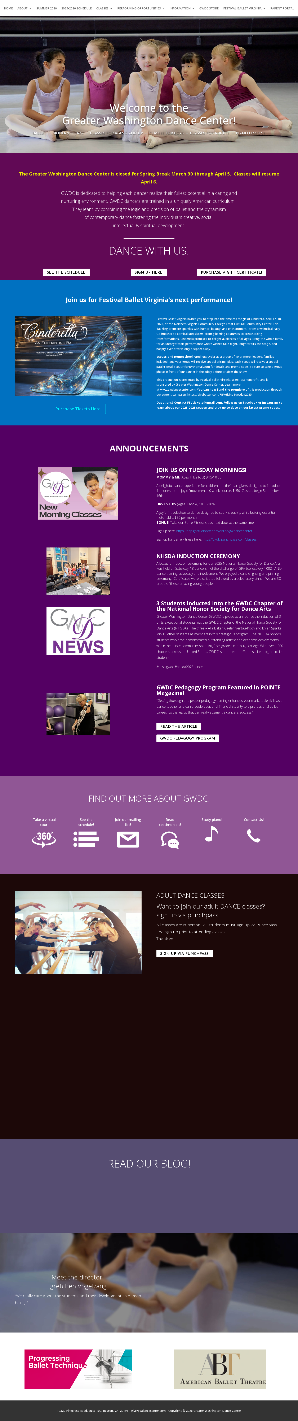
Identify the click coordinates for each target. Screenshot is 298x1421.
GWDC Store (209, 8)
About (22, 8)
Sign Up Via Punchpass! (184, 954)
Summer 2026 (46, 8)
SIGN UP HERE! (149, 273)
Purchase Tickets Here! (78, 409)
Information (180, 8)
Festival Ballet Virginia (242, 8)
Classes (102, 8)
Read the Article (178, 727)
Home (8, 8)
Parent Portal (282, 8)
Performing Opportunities (139, 8)
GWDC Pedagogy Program (187, 739)
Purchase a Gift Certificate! (231, 273)
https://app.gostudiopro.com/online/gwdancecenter (214, 531)
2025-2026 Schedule (76, 8)
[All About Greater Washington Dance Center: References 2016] (219, 1285)
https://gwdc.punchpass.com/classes (230, 539)
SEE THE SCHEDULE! (66, 273)
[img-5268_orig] (78, 594)
